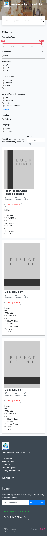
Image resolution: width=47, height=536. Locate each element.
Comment (8, 199)
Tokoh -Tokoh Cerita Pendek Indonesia (15, 192)
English (7, 129)
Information (7, 459)
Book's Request (9, 468)
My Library (8, 119)
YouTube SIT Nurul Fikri (15, 517)
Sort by (29, 136)
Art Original (8, 100)
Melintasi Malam (13, 291)
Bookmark (18, 200)
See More (5, 109)
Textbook (8, 83)
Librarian (6, 465)
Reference (8, 80)
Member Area (8, 462)
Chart (6, 103)
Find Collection (36, 502)
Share (26, 199)
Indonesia (8, 131)
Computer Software (12, 106)
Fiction (7, 85)
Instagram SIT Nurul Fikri (16, 511)
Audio (6, 68)
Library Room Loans (11, 471)
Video (6, 70)
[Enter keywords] (15, 502)
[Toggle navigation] (7, 9)
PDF (6, 65)
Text (6, 98)
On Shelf (7, 56)
